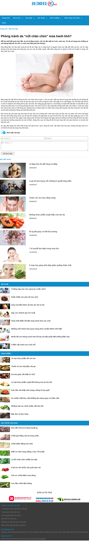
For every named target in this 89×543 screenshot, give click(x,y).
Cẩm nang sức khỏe (72, 18)
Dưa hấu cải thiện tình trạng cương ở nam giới (30, 392)
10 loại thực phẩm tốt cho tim (23, 360)
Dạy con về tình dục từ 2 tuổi (23, 315)
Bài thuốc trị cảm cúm (9, 520)
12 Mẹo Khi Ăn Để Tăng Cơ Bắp (43, 166)
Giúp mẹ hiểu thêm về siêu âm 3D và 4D (27, 307)
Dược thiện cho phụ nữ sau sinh (24, 299)
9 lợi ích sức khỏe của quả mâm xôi (26, 469)
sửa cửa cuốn (24, 540)
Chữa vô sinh (5, 540)
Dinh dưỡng (54, 18)
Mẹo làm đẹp (13, 29)
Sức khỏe (41, 18)
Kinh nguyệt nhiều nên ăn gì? (11, 517)
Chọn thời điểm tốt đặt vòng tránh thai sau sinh (31, 323)
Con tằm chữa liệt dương (21, 485)
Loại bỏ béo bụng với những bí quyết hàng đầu (50, 183)
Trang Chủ (6, 18)
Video (4, 23)
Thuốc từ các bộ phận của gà (23, 368)
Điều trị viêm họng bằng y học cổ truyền (28, 453)
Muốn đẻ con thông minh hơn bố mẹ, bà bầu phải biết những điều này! (40, 338)
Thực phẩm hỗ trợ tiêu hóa (11, 514)
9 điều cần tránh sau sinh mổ (23, 346)
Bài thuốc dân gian (9, 425)
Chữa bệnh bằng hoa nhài (22, 445)
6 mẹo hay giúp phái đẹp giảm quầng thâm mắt (50, 267)
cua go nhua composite (37, 540)
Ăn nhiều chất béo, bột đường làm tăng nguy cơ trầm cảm (35, 400)
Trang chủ (3, 29)
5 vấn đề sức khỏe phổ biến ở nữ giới (14, 510)
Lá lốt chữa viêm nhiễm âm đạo (24, 461)
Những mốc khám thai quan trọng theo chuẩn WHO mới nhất (36, 331)
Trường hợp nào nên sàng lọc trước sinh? (28, 291)
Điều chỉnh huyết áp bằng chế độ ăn (14, 527)
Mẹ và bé (16, 18)
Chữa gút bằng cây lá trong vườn (25, 437)
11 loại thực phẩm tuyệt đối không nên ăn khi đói (31, 384)
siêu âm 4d (14, 540)
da (43, 99)
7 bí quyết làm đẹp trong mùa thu (44, 250)
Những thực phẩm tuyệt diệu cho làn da (47, 216)
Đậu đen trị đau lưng (19, 416)
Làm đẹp (29, 18)
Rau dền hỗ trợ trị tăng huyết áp (24, 430)
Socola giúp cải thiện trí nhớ (23, 376)
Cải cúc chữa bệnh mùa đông (23, 477)
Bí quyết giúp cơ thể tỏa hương (43, 233)
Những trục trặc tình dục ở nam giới (14, 524)
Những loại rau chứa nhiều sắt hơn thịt (27, 408)
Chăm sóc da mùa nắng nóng (42, 200)
